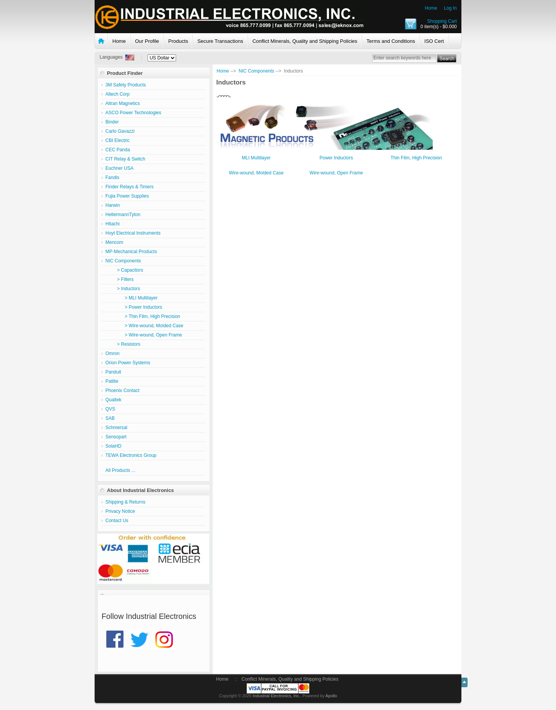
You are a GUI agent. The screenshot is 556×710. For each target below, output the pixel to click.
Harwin (112, 205)
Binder (112, 122)
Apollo (331, 695)
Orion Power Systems (127, 362)
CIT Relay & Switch (125, 159)
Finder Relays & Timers (129, 186)
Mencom (114, 242)
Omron (112, 353)
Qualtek (113, 399)
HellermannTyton (123, 214)
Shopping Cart (442, 21)
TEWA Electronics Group (130, 455)
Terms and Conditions (390, 41)
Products (178, 41)
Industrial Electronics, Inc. (276, 695)
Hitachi (112, 224)
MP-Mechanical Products (131, 251)
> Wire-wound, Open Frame (143, 335)
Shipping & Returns (125, 502)
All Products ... (120, 470)
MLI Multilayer (256, 158)
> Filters (119, 279)
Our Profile (147, 41)
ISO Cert (434, 41)
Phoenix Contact (122, 390)
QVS (110, 409)
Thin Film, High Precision (416, 158)
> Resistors (122, 344)
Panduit (113, 372)
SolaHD (113, 446)
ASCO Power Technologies (133, 112)
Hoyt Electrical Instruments (133, 233)
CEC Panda (117, 149)
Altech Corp (117, 94)
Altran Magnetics (122, 103)
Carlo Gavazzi (119, 131)
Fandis (112, 177)
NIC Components (256, 71)
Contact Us (116, 520)
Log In (450, 8)
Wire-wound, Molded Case (256, 173)
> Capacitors (124, 270)
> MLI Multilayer (131, 298)
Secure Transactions (220, 41)
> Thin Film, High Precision (142, 316)
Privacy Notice (120, 511)
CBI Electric (117, 140)
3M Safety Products (125, 85)
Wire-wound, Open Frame (336, 173)
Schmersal (116, 427)
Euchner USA (119, 168)
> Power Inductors (133, 307)
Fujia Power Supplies (127, 196)
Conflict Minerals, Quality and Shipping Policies (305, 41)
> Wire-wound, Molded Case (144, 325)
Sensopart (116, 437)
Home (431, 8)
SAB (110, 418)
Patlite (111, 381)
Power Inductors (336, 158)
